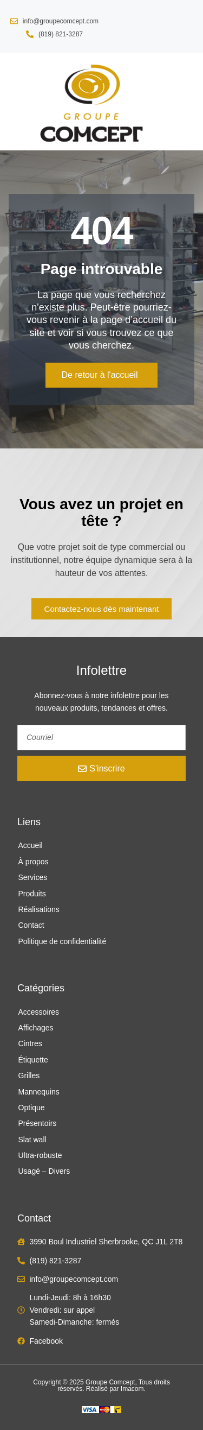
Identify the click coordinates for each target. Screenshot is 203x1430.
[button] (16, 101)
